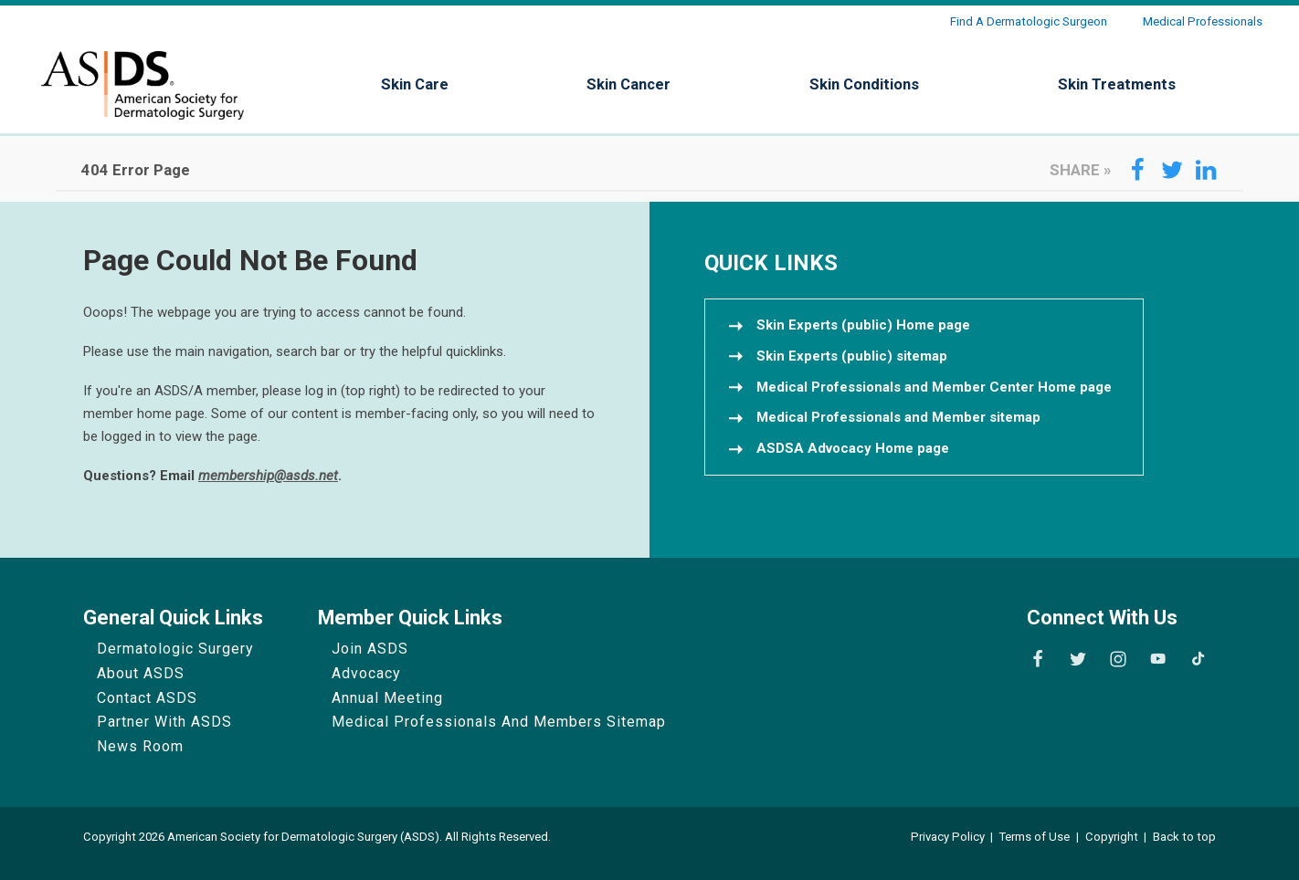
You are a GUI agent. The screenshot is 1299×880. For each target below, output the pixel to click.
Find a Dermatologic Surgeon (1028, 21)
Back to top (1184, 836)
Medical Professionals (1202, 21)
